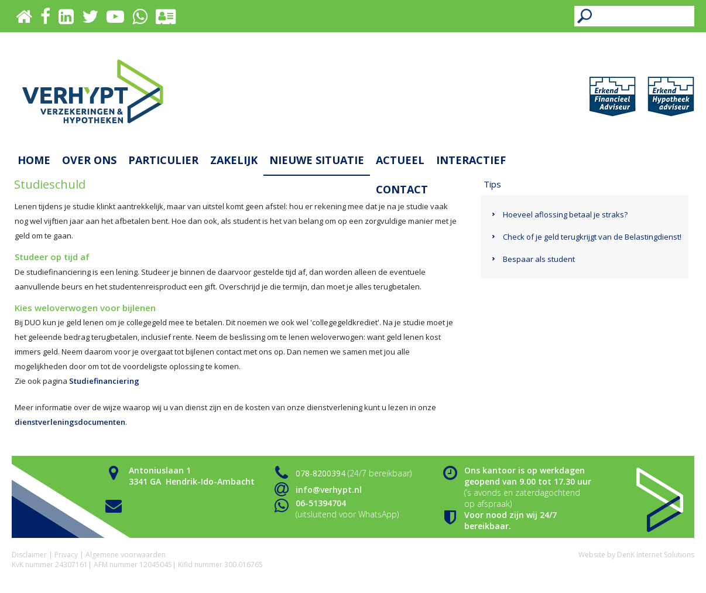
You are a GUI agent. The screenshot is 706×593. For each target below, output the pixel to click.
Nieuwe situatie (316, 160)
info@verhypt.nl (329, 489)
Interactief (471, 160)
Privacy (66, 555)
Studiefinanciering (104, 381)
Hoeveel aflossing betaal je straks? (565, 214)
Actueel (400, 160)
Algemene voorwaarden (125, 555)
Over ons (89, 160)
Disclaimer (29, 555)
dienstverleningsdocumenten (70, 422)
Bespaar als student (539, 259)
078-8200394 (320, 473)
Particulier (163, 160)
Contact (402, 189)
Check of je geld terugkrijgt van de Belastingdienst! (592, 236)
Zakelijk (234, 160)
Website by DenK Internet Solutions (636, 555)
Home (34, 160)
